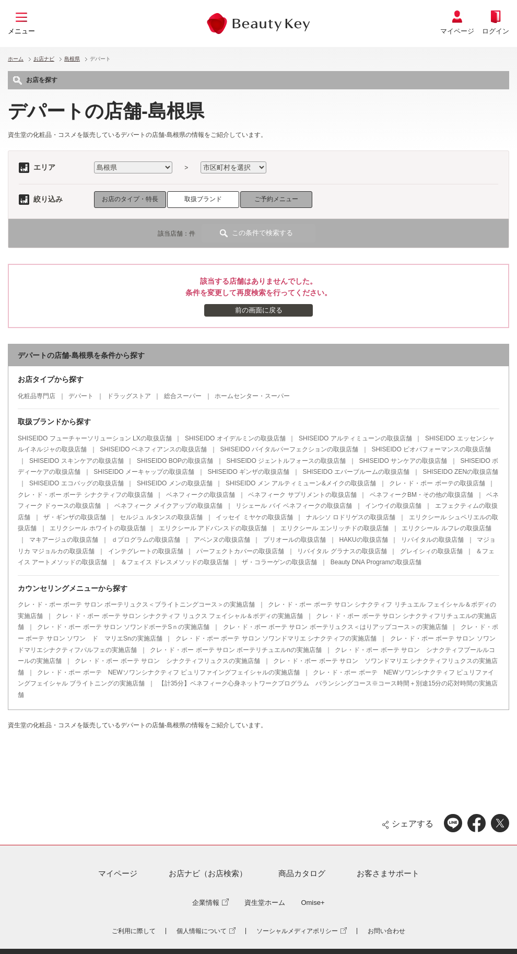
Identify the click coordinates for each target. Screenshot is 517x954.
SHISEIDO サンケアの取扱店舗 (403, 460)
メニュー (21, 31)
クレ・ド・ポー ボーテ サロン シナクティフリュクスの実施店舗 (167, 661)
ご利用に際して (134, 931)
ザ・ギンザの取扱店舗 (74, 517)
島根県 (72, 59)
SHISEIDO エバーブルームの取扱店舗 (355, 471)
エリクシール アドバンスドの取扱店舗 (213, 528)
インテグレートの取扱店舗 (145, 551)
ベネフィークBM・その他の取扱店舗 (421, 494)
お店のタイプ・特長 (130, 199)
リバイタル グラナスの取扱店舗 (341, 551)
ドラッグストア (129, 396)
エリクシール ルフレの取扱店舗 (446, 528)
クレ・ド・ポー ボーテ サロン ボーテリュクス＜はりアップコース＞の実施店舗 (335, 627)
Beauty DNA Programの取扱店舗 (376, 562)
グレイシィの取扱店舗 (431, 551)
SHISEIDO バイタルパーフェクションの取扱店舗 (289, 449)
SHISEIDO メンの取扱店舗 (175, 483)
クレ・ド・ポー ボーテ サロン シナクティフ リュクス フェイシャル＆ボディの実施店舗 (179, 616)
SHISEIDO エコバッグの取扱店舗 (76, 483)
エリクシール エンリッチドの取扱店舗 (334, 528)
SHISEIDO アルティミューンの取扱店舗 (355, 438)
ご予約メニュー (276, 199)
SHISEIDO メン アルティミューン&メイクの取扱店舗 (301, 483)
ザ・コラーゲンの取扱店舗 (279, 562)
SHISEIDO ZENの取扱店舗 (460, 471)
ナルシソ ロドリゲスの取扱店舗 (350, 517)
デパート (80, 396)
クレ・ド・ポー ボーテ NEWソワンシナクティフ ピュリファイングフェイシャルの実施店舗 (168, 672)
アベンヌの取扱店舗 (222, 539)
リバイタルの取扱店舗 (432, 539)
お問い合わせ (386, 931)
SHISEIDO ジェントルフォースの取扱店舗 (286, 460)
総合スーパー (183, 396)
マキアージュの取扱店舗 (63, 539)
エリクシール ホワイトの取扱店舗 (97, 528)
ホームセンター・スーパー (252, 396)
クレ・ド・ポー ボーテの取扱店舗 (437, 483)
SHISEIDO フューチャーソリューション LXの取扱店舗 (95, 438)
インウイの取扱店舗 (393, 505)
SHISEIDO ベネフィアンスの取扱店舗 (153, 449)
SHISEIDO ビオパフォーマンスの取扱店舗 (431, 449)
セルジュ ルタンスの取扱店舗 (161, 517)
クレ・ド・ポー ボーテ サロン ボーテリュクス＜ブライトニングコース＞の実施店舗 (136, 604)
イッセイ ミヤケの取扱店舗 (254, 517)
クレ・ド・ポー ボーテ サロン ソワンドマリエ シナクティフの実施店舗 (276, 638)
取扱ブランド (203, 199)
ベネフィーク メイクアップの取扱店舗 (168, 505)
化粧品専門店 (36, 396)
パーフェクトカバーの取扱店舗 (240, 551)
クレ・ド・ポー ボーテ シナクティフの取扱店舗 (85, 494)
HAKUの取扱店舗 (363, 539)
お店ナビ (43, 59)
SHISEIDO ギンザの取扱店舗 (248, 471)
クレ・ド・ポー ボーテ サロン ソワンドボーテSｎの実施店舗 (123, 627)
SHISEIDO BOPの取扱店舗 (175, 460)
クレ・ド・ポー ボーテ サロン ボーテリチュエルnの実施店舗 (236, 650)
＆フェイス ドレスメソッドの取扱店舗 (175, 562)
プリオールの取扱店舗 (294, 539)
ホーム (16, 59)
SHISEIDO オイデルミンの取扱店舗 (235, 438)
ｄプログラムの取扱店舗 (145, 539)
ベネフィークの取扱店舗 (200, 494)
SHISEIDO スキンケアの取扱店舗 (76, 460)
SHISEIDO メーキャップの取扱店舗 (143, 471)
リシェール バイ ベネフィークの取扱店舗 (294, 505)
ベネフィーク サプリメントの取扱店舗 (302, 494)
